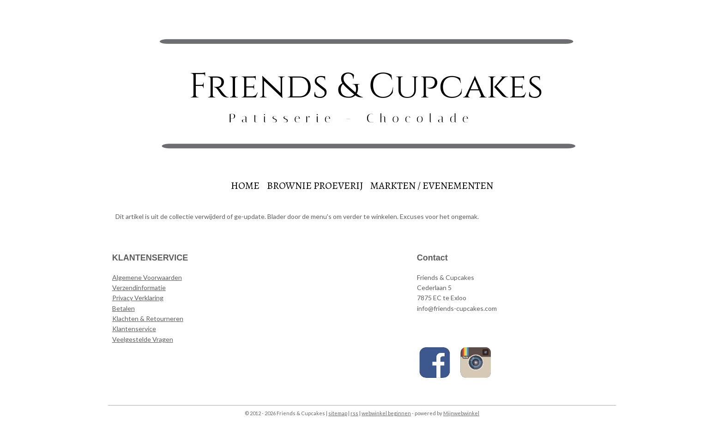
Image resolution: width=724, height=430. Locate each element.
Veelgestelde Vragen (142, 339)
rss (354, 413)
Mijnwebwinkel (461, 413)
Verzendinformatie (139, 287)
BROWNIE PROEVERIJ (315, 186)
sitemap (337, 413)
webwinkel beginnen (386, 413)
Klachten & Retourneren (147, 318)
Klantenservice (134, 329)
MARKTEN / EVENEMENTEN (431, 186)
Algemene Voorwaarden (147, 277)
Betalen (123, 308)
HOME (245, 186)
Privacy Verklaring (137, 298)
